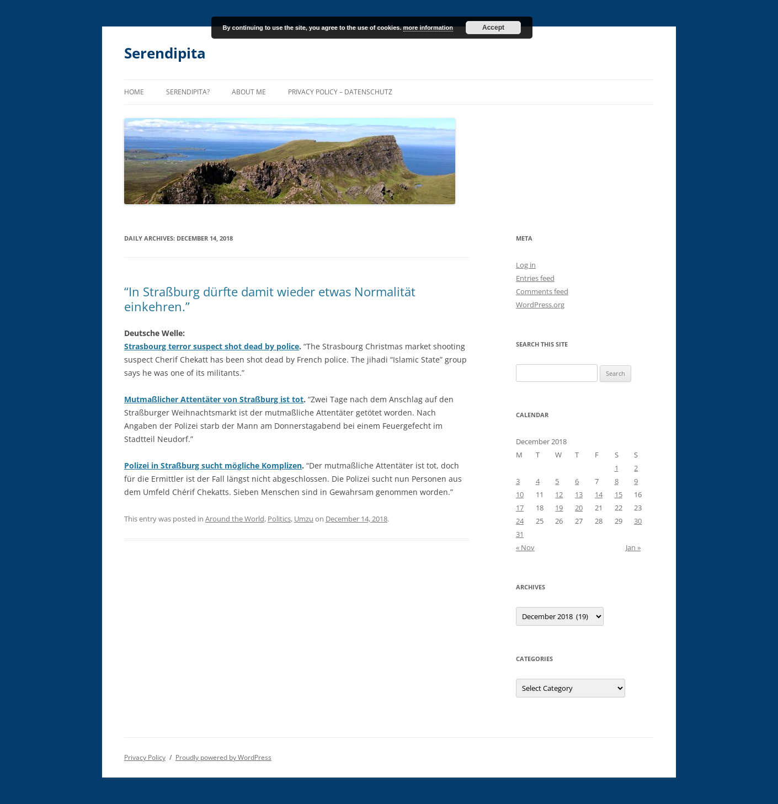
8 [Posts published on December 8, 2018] (617, 481)
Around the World (234, 519)
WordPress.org (540, 305)
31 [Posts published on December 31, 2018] (520, 534)
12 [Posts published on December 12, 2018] (559, 494)
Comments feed (542, 291)
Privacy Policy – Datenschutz (340, 92)
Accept (493, 27)
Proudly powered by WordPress (223, 757)
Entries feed (535, 278)
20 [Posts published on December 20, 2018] (579, 508)
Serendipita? (188, 92)
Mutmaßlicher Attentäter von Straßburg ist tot (213, 399)
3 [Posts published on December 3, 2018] (518, 481)
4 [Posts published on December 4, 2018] (538, 481)
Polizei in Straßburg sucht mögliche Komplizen (213, 465)
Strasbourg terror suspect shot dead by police (211, 346)
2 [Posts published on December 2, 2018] (636, 468)
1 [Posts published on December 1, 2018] (617, 468)
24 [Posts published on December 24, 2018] (520, 521)
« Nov (525, 547)
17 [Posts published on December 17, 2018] (520, 508)
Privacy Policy (145, 757)
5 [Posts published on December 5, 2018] (557, 481)
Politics (279, 519)
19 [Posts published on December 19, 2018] (559, 508)
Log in (526, 265)
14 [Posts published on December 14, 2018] (599, 494)
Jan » (633, 547)
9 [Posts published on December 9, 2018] (636, 481)
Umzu (303, 519)
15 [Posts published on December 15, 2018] (618, 494)
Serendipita (165, 53)
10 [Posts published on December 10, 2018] (520, 494)
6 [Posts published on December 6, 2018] (577, 481)
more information (428, 27)
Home (134, 92)
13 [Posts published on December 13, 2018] (579, 494)
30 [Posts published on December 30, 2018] (638, 521)
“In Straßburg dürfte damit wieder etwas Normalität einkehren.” (269, 298)
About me (249, 92)
